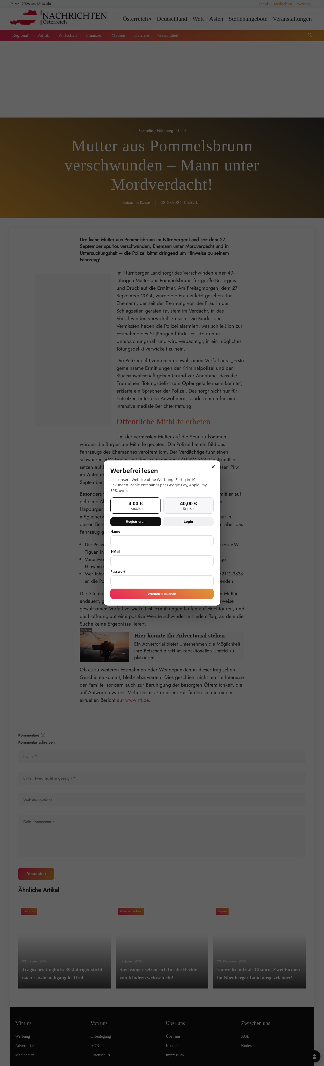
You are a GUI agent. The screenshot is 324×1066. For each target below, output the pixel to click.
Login (188, 522)
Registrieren (136, 522)
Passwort (118, 571)
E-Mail (115, 551)
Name (115, 531)
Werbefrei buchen (162, 594)
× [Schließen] (213, 467)
